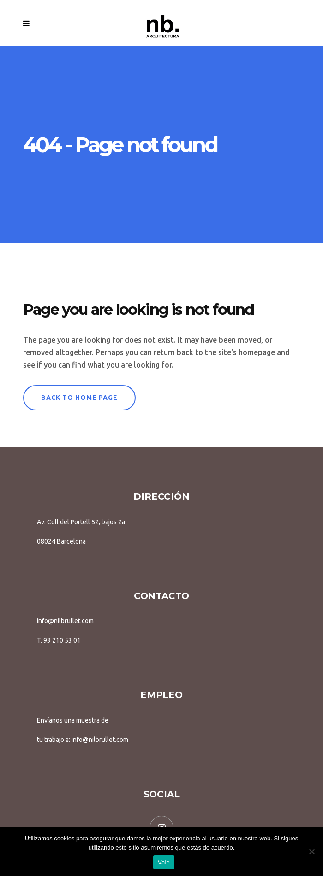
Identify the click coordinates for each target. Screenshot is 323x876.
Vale (164, 862)
